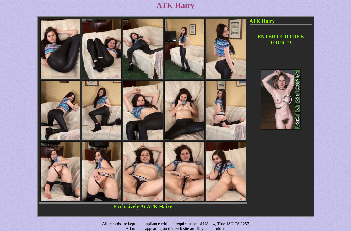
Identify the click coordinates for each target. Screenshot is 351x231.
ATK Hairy (159, 206)
